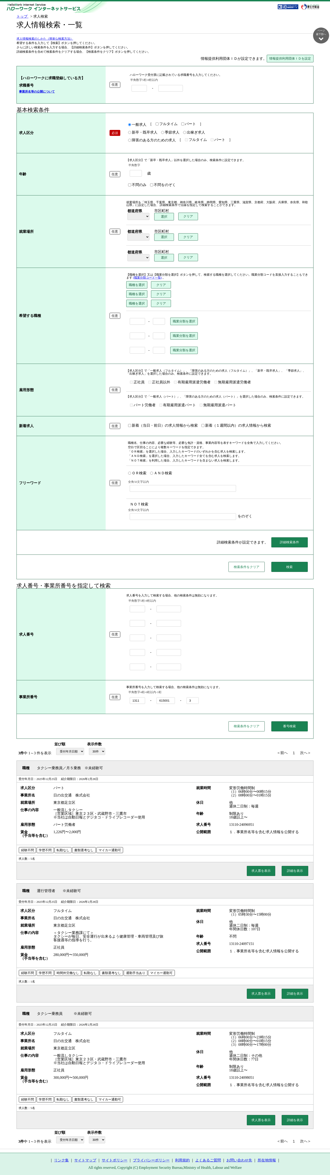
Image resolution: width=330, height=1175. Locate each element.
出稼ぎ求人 (194, 133)
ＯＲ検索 (137, 473)
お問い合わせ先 (239, 1160)
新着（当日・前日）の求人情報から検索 (163, 426)
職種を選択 (137, 285)
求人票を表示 (261, 871)
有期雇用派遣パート (177, 405)
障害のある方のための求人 (152, 140)
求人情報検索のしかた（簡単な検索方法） (44, 39)
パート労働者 (143, 405)
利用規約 (182, 1160)
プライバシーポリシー (151, 1160)
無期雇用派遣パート (218, 405)
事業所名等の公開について (37, 91)
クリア (188, 216)
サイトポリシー (114, 1160)
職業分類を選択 (184, 321)
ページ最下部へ (321, 35)
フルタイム (167, 124)
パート (188, 124)
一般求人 (137, 125)
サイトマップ (85, 1160)
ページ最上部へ (321, 1159)
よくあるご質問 (208, 1160)
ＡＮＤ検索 (161, 473)
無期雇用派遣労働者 (232, 382)
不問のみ (137, 185)
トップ (22, 16)
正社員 (137, 382)
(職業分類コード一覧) (147, 278)
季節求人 (170, 133)
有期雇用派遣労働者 (192, 382)
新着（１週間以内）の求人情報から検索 (236, 426)
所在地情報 (267, 1160)
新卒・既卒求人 (142, 133)
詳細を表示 (295, 871)
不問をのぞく (163, 185)
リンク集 (61, 1160)
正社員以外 (159, 382)
